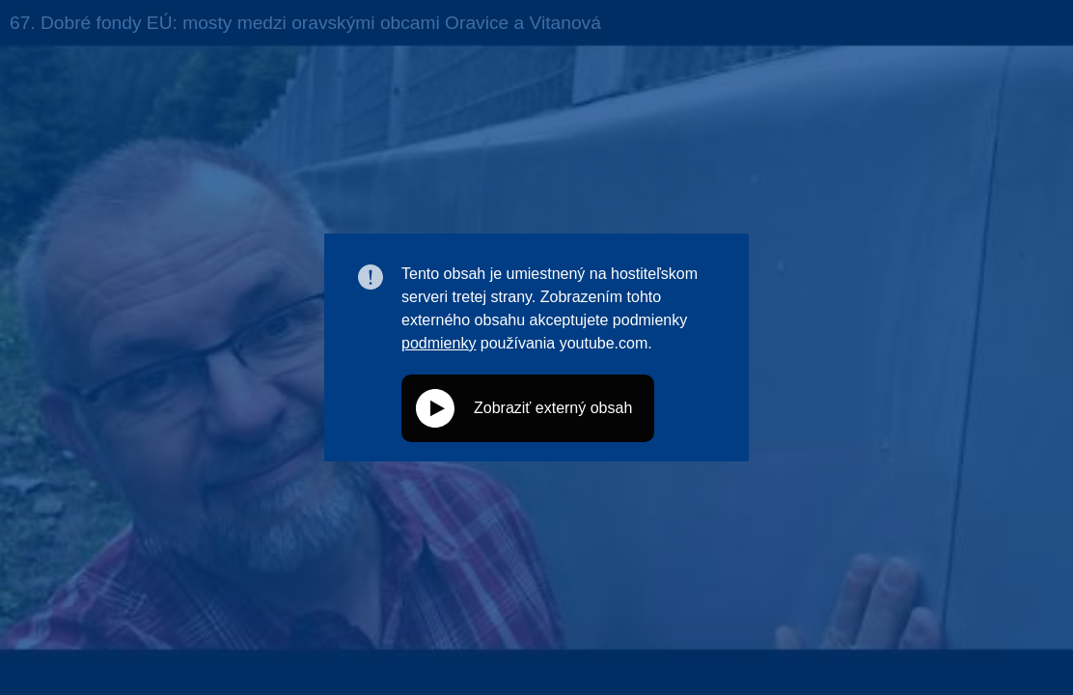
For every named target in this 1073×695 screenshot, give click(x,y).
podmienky (438, 343)
